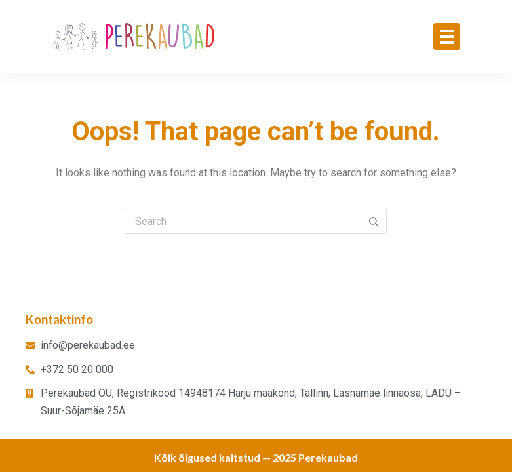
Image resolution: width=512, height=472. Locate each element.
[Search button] (374, 221)
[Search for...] (243, 221)
